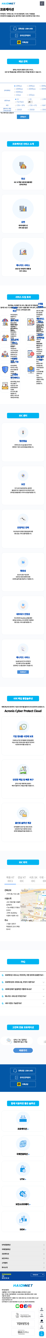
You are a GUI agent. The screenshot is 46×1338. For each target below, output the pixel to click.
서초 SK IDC (33, 879)
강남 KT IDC (22, 879)
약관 (3, 1276)
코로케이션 (23, 1254)
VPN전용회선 (23, 1245)
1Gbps (17, 94)
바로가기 (23, 1050)
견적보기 (23, 117)
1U (17, 99)
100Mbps (18, 88)
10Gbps (30, 94)
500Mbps (18, 91)
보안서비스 (23, 1258)
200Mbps (31, 88)
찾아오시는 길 (5, 1278)
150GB (18, 109)
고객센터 (23, 1263)
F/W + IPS (32, 105)
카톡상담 (25, 42)
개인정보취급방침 (6, 1274)
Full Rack (19, 101)
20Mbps (31, 85)
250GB (31, 109)
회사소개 (23, 1267)
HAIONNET (8, 3)
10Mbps (18, 85)
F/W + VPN (20, 105)
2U (30, 99)
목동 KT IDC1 (10, 879)
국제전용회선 (23, 1249)
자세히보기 (23, 672)
